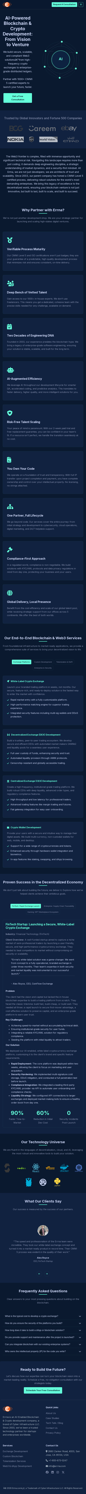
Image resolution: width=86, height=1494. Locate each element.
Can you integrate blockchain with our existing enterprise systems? (37, 1344)
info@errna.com (57, 1466)
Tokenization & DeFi (64, 662)
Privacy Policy (53, 1432)
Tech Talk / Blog (54, 1423)
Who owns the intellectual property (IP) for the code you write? (35, 1351)
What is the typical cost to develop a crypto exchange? (31, 1316)
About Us (51, 1413)
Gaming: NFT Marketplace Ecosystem (43, 912)
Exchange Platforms (21, 662)
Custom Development (43, 662)
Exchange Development (15, 1451)
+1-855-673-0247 (58, 1460)
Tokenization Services (14, 1461)
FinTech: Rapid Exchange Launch (25, 906)
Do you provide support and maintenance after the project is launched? (39, 1337)
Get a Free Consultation (17, 98)
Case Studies (52, 1418)
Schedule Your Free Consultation (43, 1390)
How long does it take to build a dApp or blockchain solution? (34, 1330)
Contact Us (51, 1428)
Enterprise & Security (43, 668)
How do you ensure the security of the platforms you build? (33, 1323)
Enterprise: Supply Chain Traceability (59, 906)
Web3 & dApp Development (17, 1466)
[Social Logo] (47, 1472)
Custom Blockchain (13, 1456)
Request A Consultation (64, 4)
